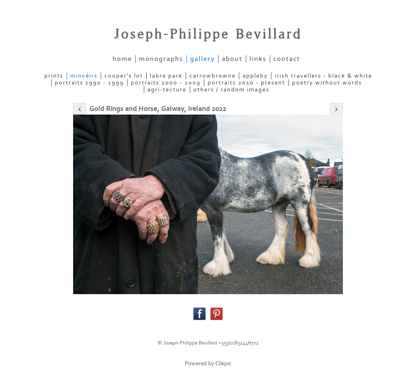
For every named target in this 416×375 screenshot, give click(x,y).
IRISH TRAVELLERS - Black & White (323, 75)
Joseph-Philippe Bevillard (208, 34)
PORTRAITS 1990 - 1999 (89, 82)
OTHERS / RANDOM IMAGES (231, 89)
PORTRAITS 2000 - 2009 (166, 82)
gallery (202, 59)
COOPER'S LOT (123, 75)
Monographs (161, 59)
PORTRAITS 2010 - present (246, 82)
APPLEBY (255, 75)
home (122, 59)
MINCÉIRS (84, 75)
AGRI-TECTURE (166, 89)
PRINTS (53, 75)
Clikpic (223, 363)
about (232, 59)
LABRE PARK (166, 75)
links (257, 59)
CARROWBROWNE (212, 75)
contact (286, 59)
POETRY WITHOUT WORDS (327, 82)
